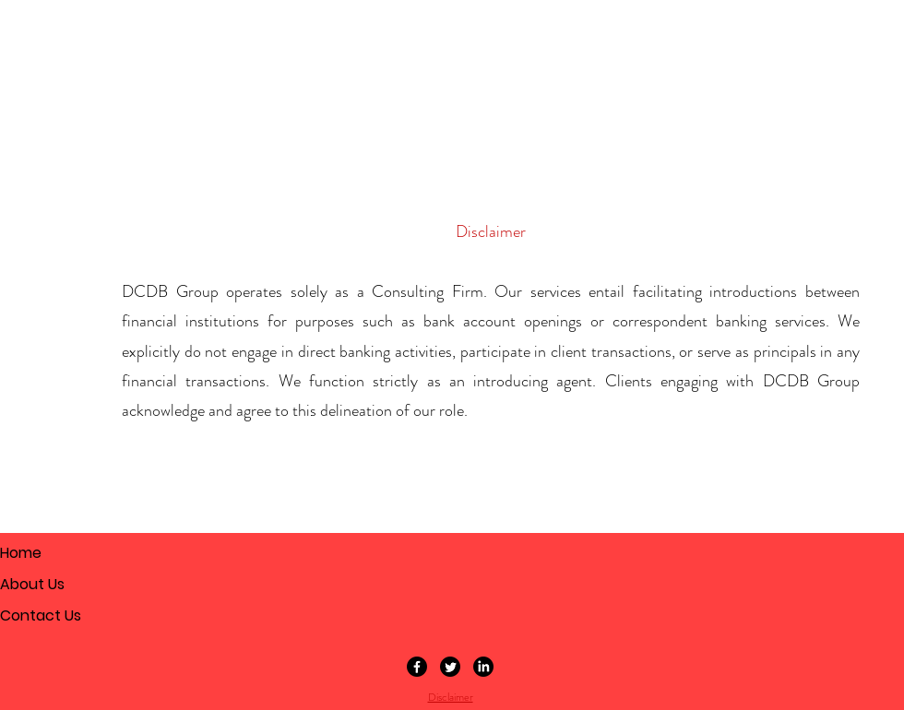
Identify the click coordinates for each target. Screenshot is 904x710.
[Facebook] (417, 667)
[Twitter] (450, 667)
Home (21, 552)
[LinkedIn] (483, 667)
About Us (32, 584)
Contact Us (40, 615)
